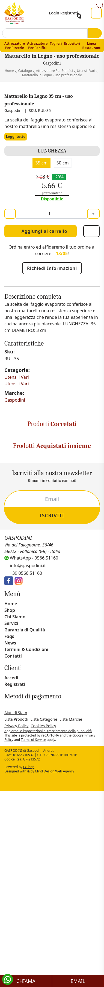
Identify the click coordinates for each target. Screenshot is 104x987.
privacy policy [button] (44, 813)
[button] (97, 793)
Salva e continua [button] (52, 976)
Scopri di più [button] (52, 963)
